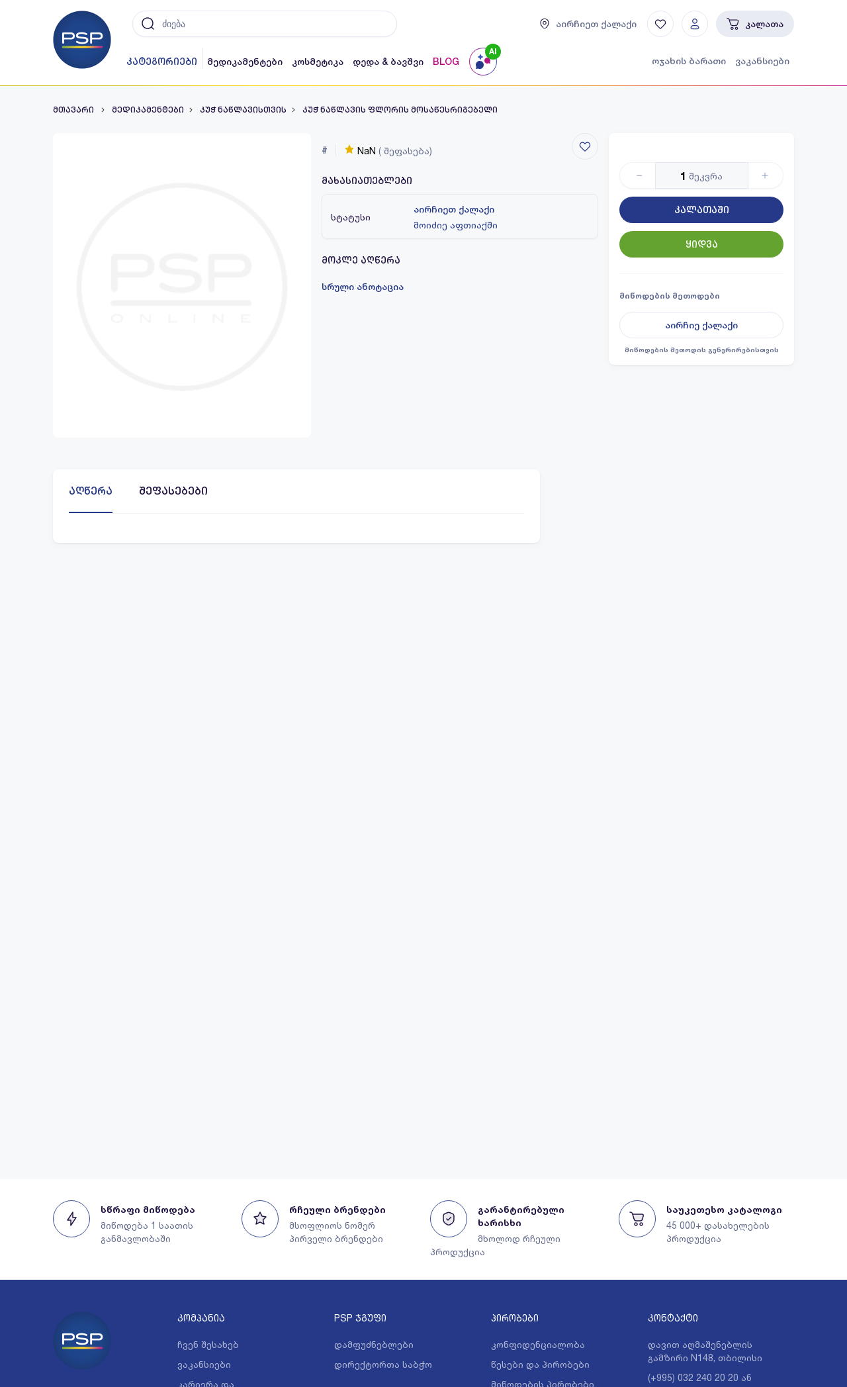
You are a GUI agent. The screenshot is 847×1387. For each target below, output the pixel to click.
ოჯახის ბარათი (689, 61)
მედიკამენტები (245, 61)
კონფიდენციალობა (538, 1344)
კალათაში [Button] (701, 210)
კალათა (755, 23)
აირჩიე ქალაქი (701, 325)
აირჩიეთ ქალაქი (454, 209)
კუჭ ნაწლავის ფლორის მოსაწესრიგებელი (400, 110)
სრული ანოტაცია (363, 286)
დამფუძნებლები (374, 1344)
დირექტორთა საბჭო (383, 1364)
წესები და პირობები (540, 1364)
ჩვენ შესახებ (208, 1344)
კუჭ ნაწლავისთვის (243, 110)
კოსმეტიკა (317, 61)
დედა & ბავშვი (388, 61)
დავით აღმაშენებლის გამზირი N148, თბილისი (705, 1351)
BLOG (446, 61)
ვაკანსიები (762, 61)
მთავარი (74, 110)
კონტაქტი (673, 1317)
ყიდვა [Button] (702, 244)
